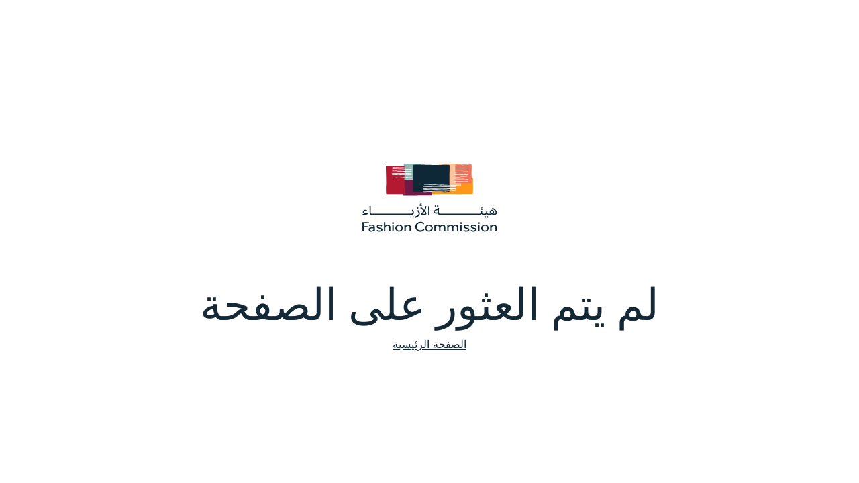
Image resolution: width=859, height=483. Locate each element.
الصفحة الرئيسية (429, 344)
